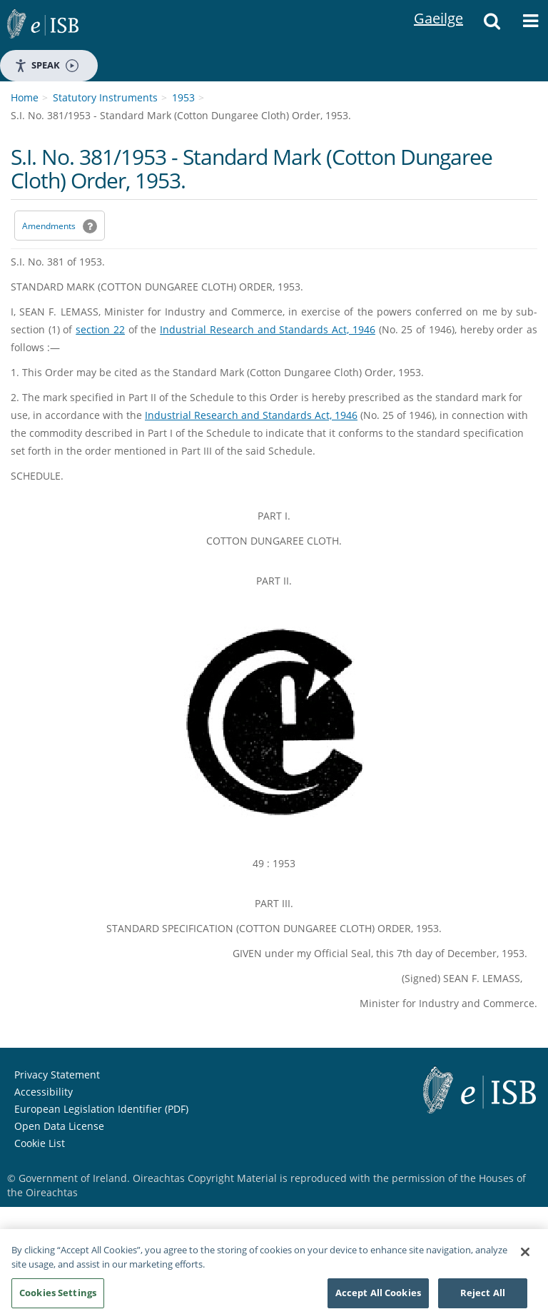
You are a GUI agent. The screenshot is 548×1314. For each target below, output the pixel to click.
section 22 (100, 329)
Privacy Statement (57, 1074)
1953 (183, 97)
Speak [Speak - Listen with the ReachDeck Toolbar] (46, 65)
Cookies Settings (57, 1296)
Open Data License (59, 1126)
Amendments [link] (49, 226)
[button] (491, 25)
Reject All (482, 1296)
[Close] (525, 1256)
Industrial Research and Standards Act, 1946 (267, 329)
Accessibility (43, 1091)
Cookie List (39, 1143)
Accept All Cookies (378, 1296)
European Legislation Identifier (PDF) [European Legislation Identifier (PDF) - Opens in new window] (101, 1109)
